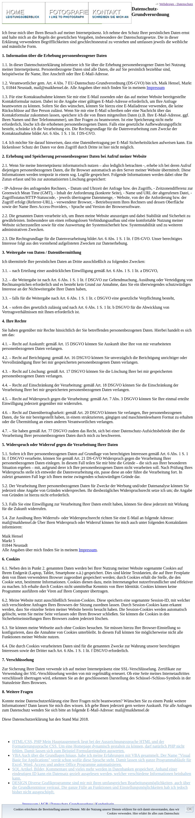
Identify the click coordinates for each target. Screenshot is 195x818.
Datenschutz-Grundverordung (72, 804)
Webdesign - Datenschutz (176, 4)
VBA (101, 760)
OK (189, 809)
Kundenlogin (104, 804)
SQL (101, 773)
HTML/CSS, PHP (98, 746)
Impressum (156, 87)
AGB (44, 804)
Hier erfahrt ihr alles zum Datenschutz (156, 813)
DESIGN (101, 787)
